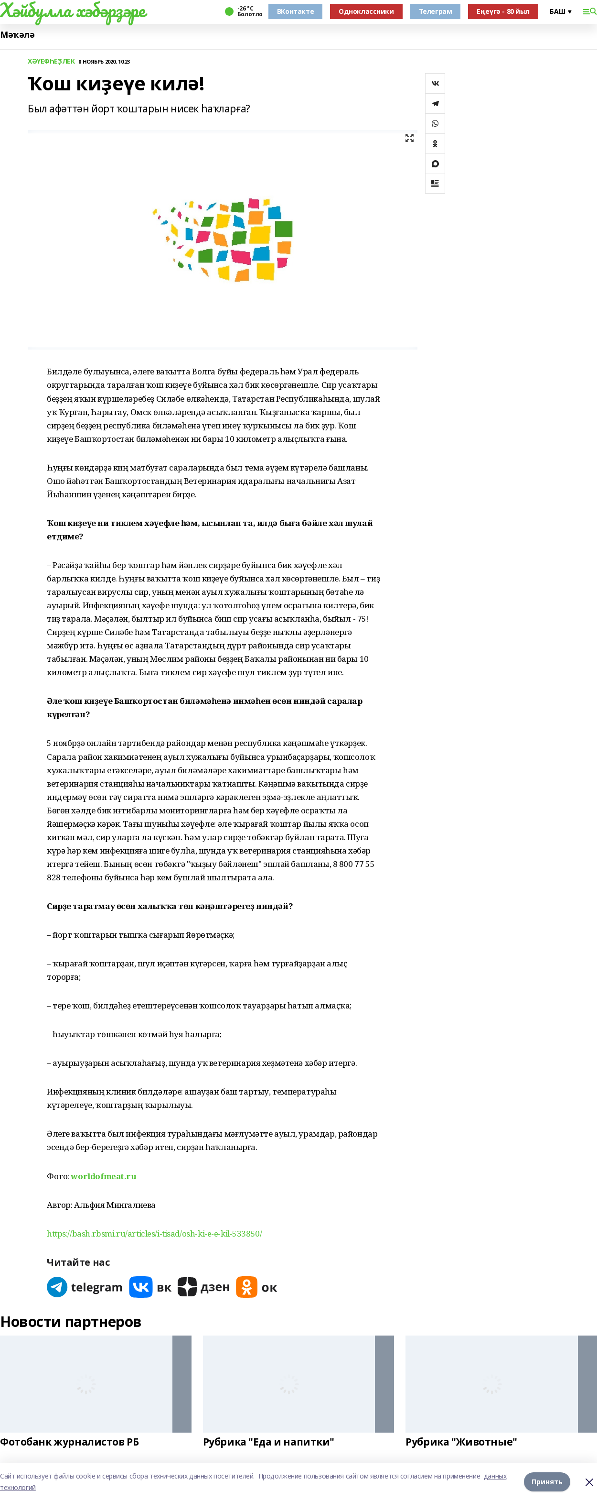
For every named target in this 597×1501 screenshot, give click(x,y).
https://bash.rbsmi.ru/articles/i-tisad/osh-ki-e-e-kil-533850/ (154, 1233)
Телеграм (435, 11)
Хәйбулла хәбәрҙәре (72, 10)
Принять (547, 1481)
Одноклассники (366, 11)
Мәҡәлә (17, 35)
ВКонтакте (295, 11)
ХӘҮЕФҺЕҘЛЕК (51, 61)
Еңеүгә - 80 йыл (503, 11)
